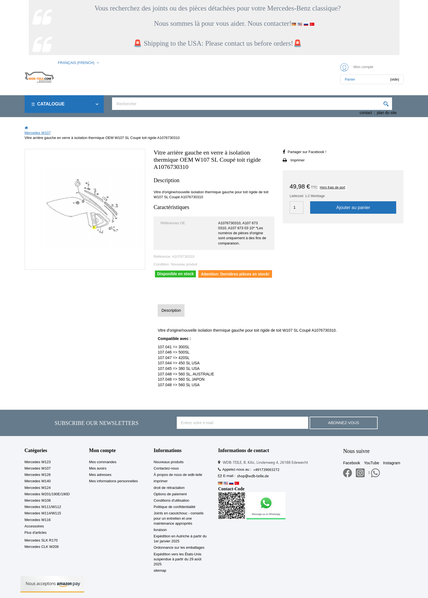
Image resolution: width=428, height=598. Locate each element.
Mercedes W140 (38, 481)
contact (366, 112)
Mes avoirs (98, 468)
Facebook (351, 463)
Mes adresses (100, 475)
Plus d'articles (36, 532)
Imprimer (297, 160)
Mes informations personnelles (113, 481)
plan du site (387, 112)
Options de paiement (170, 494)
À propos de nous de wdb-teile (178, 475)
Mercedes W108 (38, 500)
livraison (160, 530)
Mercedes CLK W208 (42, 547)
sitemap (160, 570)
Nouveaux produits (168, 462)
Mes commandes (102, 462)
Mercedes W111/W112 (43, 507)
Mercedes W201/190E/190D (47, 494)
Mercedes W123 (38, 462)
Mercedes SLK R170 (41, 540)
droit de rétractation (169, 488)
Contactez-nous (166, 468)
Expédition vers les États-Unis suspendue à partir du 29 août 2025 (177, 559)
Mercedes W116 (38, 520)
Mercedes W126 (38, 475)
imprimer (161, 481)
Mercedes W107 (38, 468)
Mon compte (102, 450)
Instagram (391, 463)
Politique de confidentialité (174, 507)
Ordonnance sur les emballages (179, 547)
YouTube (371, 463)
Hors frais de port (332, 187)
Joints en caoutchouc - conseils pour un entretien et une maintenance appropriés (179, 518)
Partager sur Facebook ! (307, 152)
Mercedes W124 (38, 488)
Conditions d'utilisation (171, 500)
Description (171, 310)
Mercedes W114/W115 (43, 513)
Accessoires (34, 526)
